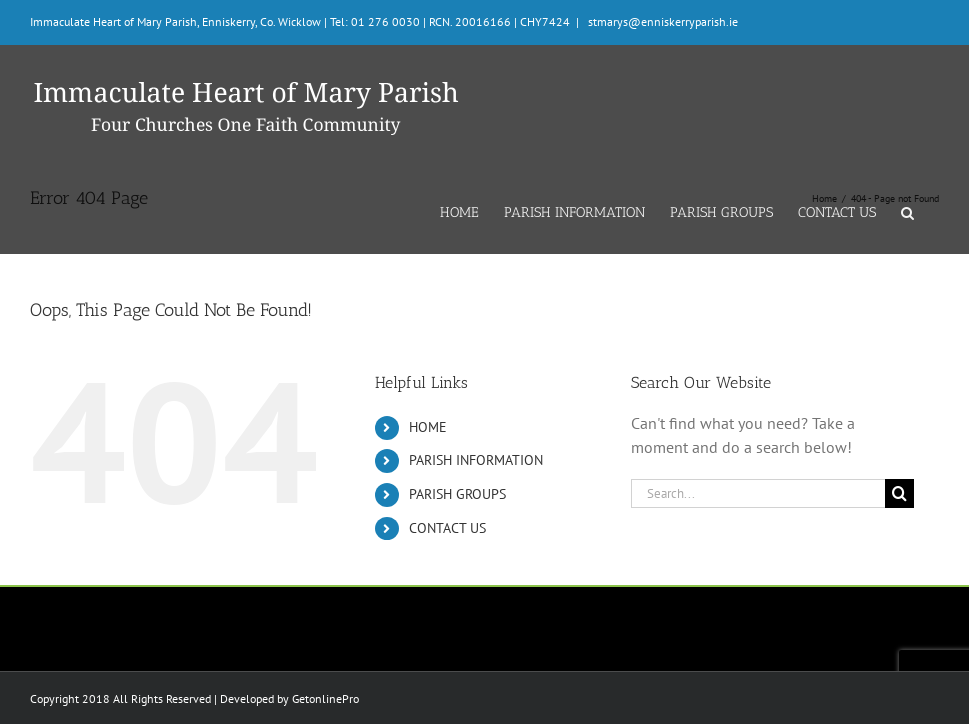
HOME (428, 427)
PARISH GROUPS (457, 494)
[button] (907, 211)
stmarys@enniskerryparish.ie (661, 21)
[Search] (899, 493)
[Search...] (758, 493)
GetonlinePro (325, 698)
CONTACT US (447, 528)
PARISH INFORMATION (476, 460)
